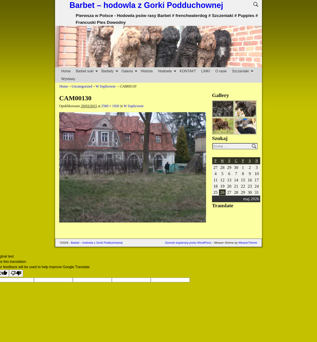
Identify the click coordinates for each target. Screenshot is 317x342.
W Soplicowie (106, 86)
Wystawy (68, 79)
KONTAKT (188, 71)
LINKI (205, 71)
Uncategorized (82, 86)
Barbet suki (87, 71)
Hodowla (167, 71)
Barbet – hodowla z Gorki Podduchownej (146, 5)
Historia (147, 71)
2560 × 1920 (110, 106)
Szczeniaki (243, 71)
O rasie (221, 71)
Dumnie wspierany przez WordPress (188, 242)
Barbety (110, 71)
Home (66, 71)
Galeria (130, 71)
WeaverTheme (247, 242)
